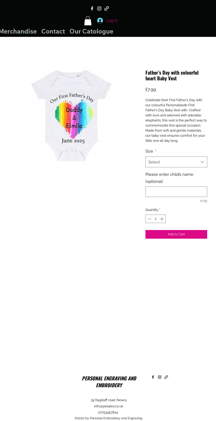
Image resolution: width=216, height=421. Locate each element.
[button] (88, 20)
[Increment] (162, 219)
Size (150, 151)
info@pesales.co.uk (108, 406)
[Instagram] (99, 8)
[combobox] (176, 162)
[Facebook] (92, 8)
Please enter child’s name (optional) (169, 178)
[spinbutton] (155, 219)
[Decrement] (149, 219)
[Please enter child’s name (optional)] (176, 192)
